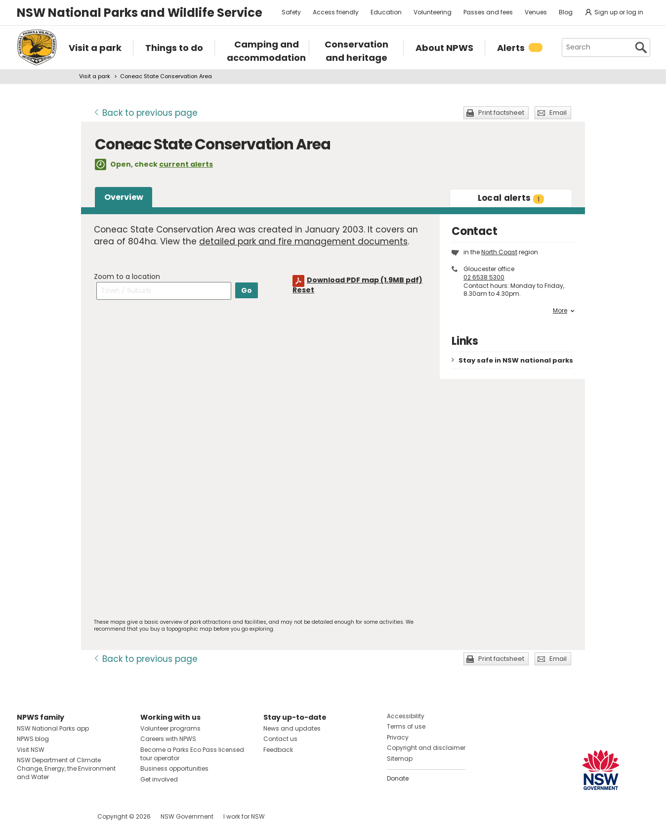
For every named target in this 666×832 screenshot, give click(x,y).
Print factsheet (501, 112)
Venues (536, 12)
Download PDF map (364, 280)
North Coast (499, 252)
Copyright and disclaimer (426, 747)
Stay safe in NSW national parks (515, 360)
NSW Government (187, 816)
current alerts (186, 164)
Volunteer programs (170, 728)
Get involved (159, 779)
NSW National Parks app (53, 728)
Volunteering (433, 12)
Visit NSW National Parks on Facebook (26, 816)
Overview (123, 197)
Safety (291, 12)
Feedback (278, 749)
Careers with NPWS (168, 739)
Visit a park (94, 76)
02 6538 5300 (483, 277)
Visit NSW (30, 749)
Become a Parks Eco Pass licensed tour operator (192, 753)
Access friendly (336, 12)
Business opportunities (174, 768)
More (563, 311)
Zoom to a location (127, 276)
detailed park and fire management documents (303, 241)
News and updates (292, 728)
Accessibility (405, 716)
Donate (398, 778)
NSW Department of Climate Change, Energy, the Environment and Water (66, 768)
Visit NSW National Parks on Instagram (47, 816)
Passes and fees (488, 12)
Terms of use (406, 726)
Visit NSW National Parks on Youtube (68, 816)
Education (386, 12)
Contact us (280, 739)
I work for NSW (244, 816)
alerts (511, 198)
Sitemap (400, 758)
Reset (303, 290)
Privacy (398, 737)
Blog (566, 12)
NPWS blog (33, 739)
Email (558, 112)
